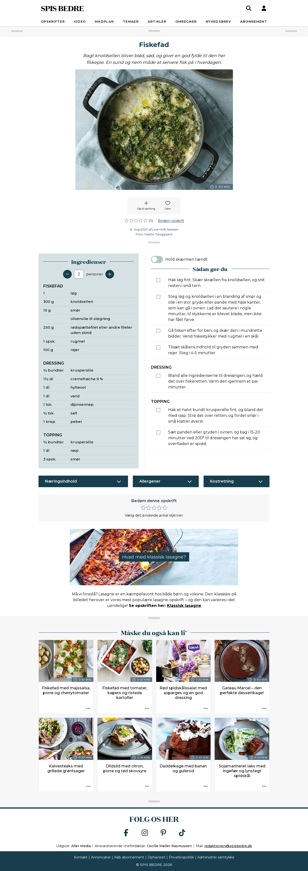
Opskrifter (53, 21)
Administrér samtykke (215, 857)
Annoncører (101, 857)
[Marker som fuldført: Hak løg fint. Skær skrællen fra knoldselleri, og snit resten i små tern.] (158, 280)
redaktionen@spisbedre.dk (228, 846)
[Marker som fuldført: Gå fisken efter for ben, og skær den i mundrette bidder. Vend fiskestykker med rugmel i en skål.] (158, 331)
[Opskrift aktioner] (88, 709)
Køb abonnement (129, 857)
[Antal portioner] (79, 274)
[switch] (157, 259)
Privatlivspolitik (181, 857)
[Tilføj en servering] (109, 274)
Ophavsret (156, 857)
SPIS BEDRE (62, 8)
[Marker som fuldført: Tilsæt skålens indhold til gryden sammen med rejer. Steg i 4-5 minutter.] (158, 347)
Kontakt (80, 857)
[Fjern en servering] (67, 274)
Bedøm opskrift (171, 221)
